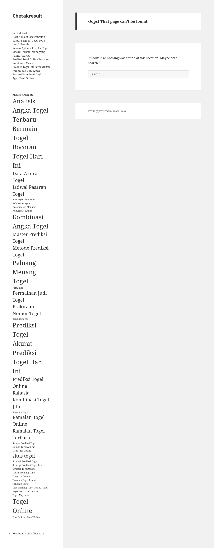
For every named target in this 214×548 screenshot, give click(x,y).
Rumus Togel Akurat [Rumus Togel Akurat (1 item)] (24, 446)
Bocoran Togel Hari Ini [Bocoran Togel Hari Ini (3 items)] (28, 156)
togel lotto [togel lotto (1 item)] (18, 491)
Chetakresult (27, 16)
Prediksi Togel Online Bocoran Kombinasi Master (31, 61)
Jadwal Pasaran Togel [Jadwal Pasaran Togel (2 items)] (29, 190)
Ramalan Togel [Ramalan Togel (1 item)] (20, 412)
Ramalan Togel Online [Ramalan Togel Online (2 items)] (29, 420)
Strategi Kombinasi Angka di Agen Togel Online (29, 76)
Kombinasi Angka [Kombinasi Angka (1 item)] (22, 210)
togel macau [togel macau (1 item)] (31, 491)
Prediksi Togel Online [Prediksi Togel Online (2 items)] (28, 382)
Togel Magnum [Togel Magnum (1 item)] (21, 495)
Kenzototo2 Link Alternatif (28, 533)
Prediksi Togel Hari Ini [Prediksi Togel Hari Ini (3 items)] (28, 362)
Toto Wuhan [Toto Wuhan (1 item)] (34, 517)
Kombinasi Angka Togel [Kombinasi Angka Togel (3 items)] (30, 221)
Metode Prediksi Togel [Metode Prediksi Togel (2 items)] (30, 251)
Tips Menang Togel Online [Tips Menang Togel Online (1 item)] (27, 487)
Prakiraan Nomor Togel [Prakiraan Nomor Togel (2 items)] (27, 309)
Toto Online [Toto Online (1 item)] (19, 517)
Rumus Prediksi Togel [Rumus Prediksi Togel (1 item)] (24, 443)
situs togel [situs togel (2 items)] (24, 456)
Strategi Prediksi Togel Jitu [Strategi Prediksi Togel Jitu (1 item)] (27, 465)
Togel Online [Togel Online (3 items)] (22, 506)
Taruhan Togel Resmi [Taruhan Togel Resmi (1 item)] (24, 480)
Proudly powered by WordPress (107, 111)
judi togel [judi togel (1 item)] (18, 199)
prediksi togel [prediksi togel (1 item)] (20, 318)
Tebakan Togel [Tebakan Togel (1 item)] (20, 483)
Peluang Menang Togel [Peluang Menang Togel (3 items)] (24, 272)
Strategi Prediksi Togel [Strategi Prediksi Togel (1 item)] (25, 461)
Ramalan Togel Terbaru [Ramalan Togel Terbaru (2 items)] (29, 434)
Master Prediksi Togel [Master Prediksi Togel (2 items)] (30, 237)
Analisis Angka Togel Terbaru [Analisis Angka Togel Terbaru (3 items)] (30, 110)
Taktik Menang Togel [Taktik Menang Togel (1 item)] (24, 472)
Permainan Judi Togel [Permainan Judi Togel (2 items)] (30, 296)
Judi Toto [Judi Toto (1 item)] (29, 199)
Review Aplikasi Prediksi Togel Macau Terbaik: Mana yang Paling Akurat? (30, 51)
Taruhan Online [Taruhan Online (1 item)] (21, 476)
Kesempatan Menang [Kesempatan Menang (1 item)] (24, 207)
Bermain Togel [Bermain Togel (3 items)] (25, 133)
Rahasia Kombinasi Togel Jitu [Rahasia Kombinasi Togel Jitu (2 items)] (31, 400)
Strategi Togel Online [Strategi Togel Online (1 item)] (24, 468)
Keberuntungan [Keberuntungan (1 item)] (21, 203)
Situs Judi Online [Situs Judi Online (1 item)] (22, 450)
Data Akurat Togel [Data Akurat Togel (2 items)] (26, 176)
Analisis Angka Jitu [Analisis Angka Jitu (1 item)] (23, 94)
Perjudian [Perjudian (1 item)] (18, 287)
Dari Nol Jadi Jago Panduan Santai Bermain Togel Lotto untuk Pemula (29, 40)
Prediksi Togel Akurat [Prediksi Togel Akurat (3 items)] (24, 334)
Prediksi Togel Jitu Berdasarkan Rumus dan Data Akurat (31, 68)
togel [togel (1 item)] (45, 487)
